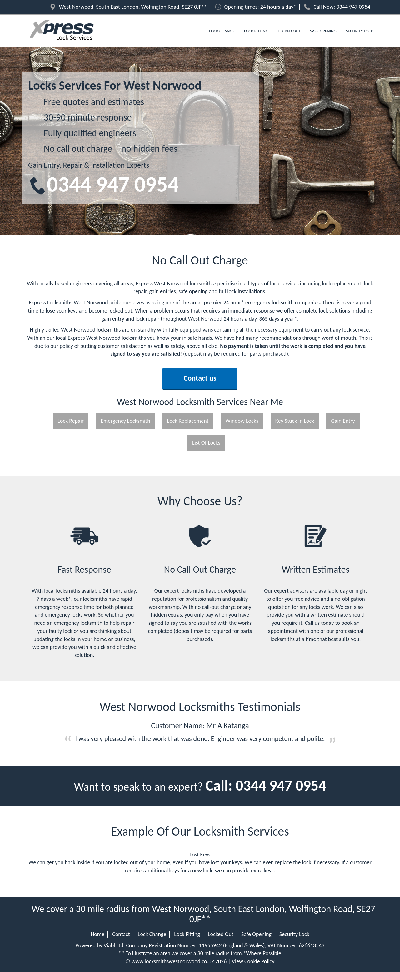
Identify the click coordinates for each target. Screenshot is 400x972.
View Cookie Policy (253, 961)
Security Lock (359, 31)
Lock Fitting (256, 31)
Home (97, 934)
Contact (121, 934)
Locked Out (289, 31)
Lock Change (222, 31)
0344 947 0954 (354, 6)
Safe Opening (323, 31)
